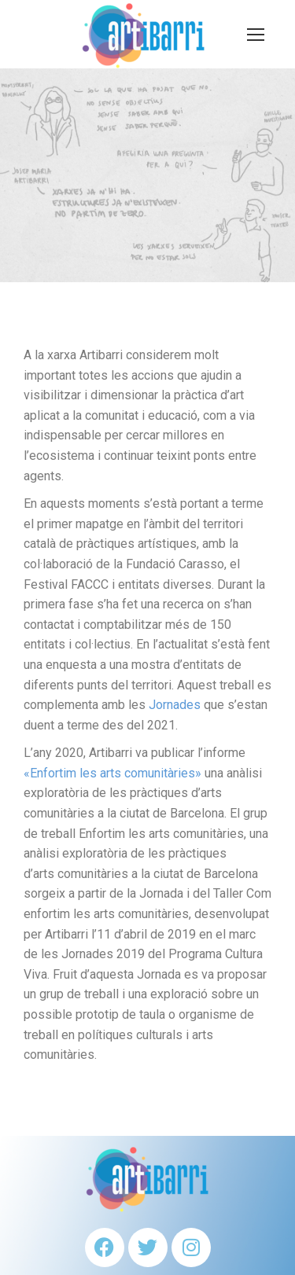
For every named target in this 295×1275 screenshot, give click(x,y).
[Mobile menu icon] (255, 34)
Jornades (175, 704)
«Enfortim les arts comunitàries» (112, 773)
